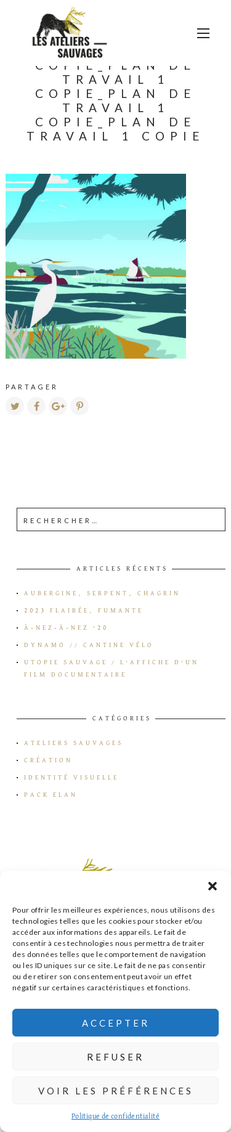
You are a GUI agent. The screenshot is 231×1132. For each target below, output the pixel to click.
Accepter (116, 1022)
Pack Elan (51, 795)
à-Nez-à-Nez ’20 (66, 628)
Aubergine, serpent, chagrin (102, 593)
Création (48, 760)
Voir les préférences (115, 1090)
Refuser (115, 1056)
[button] (212, 886)
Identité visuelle (71, 778)
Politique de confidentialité (115, 1116)
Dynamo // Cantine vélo (89, 645)
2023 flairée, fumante (84, 611)
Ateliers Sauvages (73, 743)
